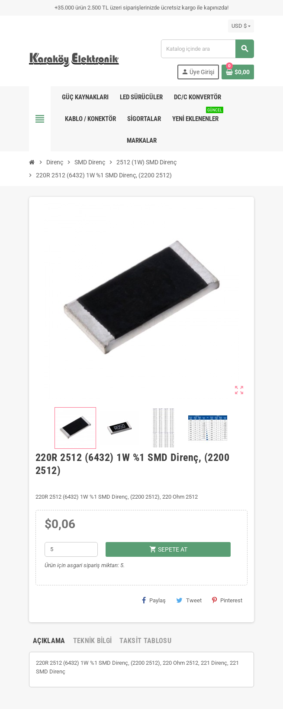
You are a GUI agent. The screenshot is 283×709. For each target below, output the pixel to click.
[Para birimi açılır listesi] (241, 26)
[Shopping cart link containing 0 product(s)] (238, 72)
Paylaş (154, 600)
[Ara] (207, 48)
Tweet (189, 600)
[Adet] (71, 549)
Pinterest (227, 600)
